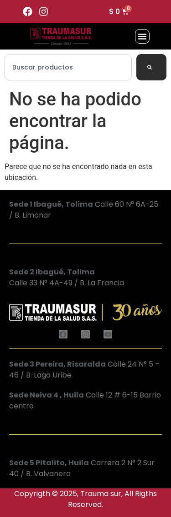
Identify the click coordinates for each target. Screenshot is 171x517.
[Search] (151, 67)
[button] (142, 36)
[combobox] (68, 67)
